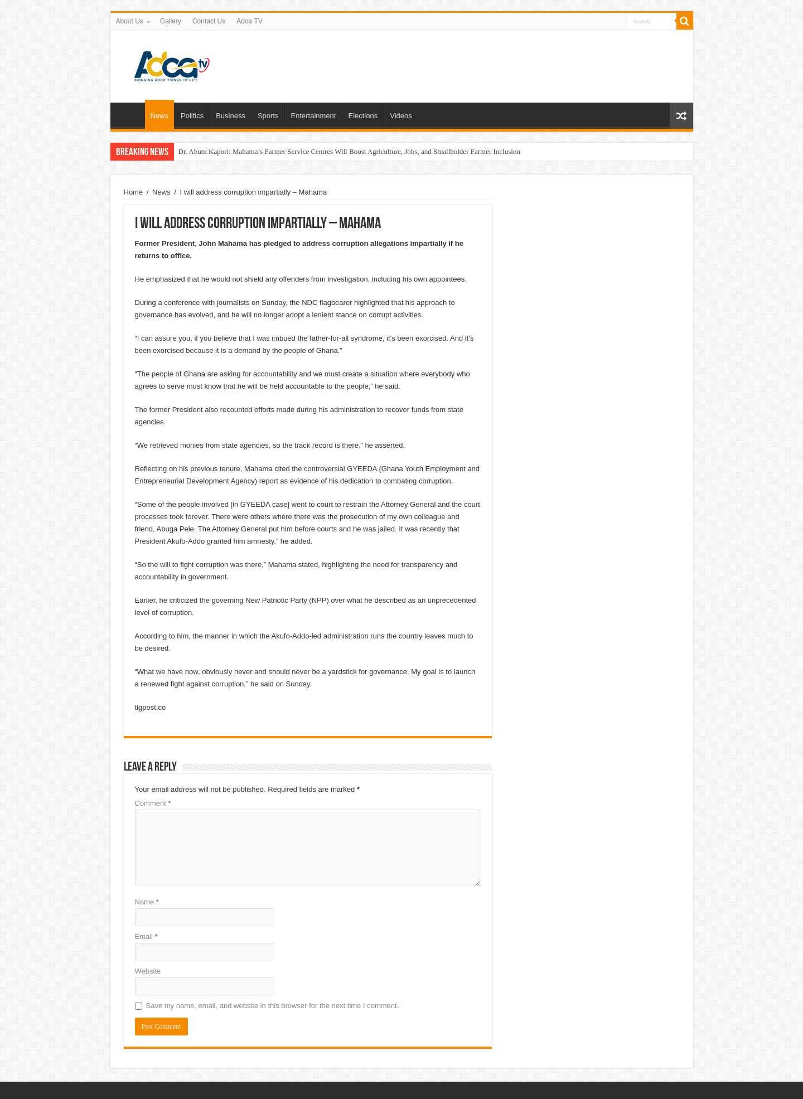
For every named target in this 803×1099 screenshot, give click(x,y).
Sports (268, 116)
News (160, 116)
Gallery (170, 21)
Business (230, 116)
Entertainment (313, 116)
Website (148, 971)
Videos (401, 116)
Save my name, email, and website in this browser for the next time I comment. (272, 1005)
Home (130, 114)
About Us (129, 21)
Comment (153, 803)
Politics (192, 116)
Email (146, 936)
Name (147, 902)
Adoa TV (249, 21)
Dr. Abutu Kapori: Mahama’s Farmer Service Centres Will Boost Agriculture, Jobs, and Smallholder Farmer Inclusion (349, 151)
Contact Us (208, 21)
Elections (363, 116)
